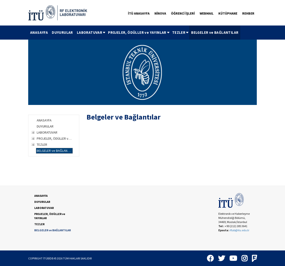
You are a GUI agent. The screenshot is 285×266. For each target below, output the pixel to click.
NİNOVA (160, 13)
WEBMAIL (207, 13)
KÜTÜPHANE (227, 13)
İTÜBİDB (48, 258)
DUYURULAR (62, 32)
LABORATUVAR (91, 32)
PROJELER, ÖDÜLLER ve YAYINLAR (139, 32)
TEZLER (180, 32)
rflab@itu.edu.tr (239, 230)
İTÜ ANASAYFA (139, 13)
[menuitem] (39, 33)
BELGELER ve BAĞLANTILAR (214, 32)
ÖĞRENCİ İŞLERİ (183, 13)
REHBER (248, 13)
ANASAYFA (39, 32)
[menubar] (134, 33)
